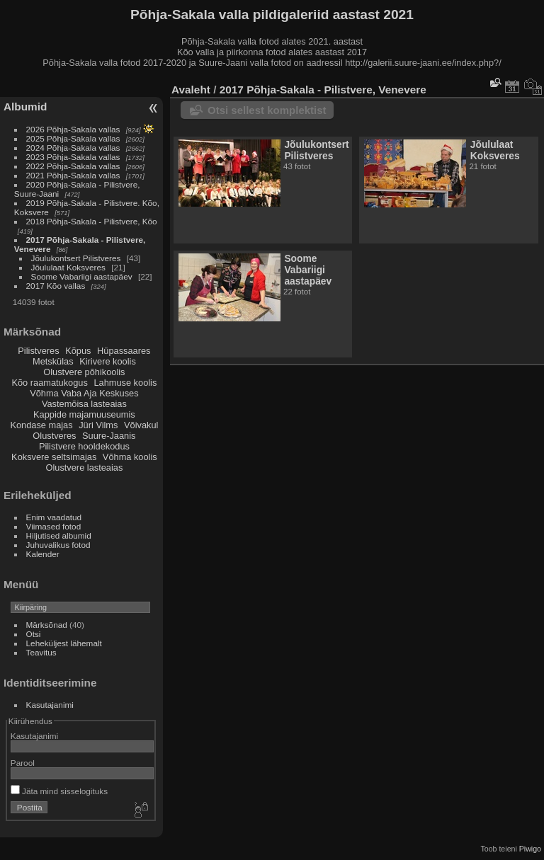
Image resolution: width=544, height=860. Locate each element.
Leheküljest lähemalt (64, 643)
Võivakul (141, 425)
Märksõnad (46, 624)
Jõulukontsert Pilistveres (76, 258)
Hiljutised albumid (58, 535)
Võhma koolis (130, 457)
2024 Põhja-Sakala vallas (73, 147)
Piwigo (530, 848)
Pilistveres (38, 350)
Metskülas (53, 361)
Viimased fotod (53, 526)
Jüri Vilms (98, 425)
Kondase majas (41, 425)
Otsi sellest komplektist (267, 110)
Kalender (43, 553)
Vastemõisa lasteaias (84, 404)
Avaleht (190, 90)
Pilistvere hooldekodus (84, 446)
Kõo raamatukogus (49, 382)
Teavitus (41, 652)
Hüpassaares (123, 350)
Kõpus (78, 350)
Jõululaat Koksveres (68, 267)
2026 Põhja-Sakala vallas (73, 129)
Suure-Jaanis (108, 435)
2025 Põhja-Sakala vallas (73, 138)
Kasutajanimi (50, 704)
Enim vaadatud (54, 517)
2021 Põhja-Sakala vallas (73, 175)
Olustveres (54, 435)
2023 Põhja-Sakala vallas (73, 156)
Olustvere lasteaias (84, 467)
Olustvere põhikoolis (84, 372)
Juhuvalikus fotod (58, 544)
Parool (23, 762)
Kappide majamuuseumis (84, 414)
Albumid (25, 107)
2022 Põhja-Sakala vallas (73, 166)
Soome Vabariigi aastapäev (81, 276)
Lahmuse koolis (125, 382)
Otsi (33, 633)
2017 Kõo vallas (56, 285)
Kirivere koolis (107, 361)
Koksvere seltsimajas (53, 457)
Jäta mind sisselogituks (59, 791)
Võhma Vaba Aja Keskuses (84, 393)
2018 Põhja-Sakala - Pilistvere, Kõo (91, 221)
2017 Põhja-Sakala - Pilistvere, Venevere (323, 90)
